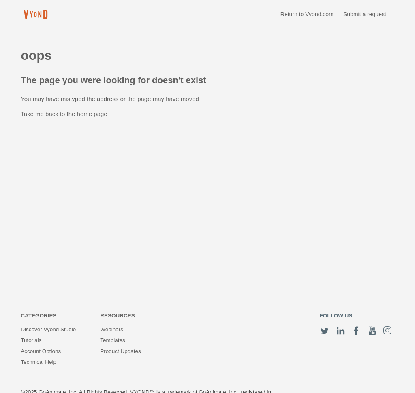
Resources (117, 316)
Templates (112, 340)
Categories (38, 316)
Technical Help (38, 362)
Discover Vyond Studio (48, 329)
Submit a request (364, 14)
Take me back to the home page (64, 113)
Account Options (41, 351)
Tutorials (31, 340)
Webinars (111, 329)
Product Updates (120, 351)
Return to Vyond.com (307, 14)
